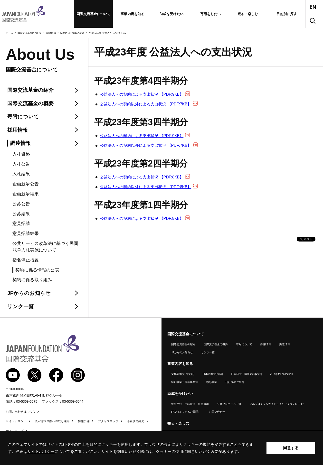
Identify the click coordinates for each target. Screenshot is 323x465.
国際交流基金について (30, 33)
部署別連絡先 (135, 421)
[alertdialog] (161, 448)
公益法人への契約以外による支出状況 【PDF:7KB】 (149, 104)
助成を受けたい (180, 393)
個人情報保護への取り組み (52, 421)
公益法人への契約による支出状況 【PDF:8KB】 (145, 177)
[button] (93, 14)
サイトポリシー (16, 421)
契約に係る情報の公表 (72, 33)
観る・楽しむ (178, 423)
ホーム (9, 33)
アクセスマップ (108, 421)
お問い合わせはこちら (20, 411)
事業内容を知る (180, 364)
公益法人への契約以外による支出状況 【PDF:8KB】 (149, 187)
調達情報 (51, 33)
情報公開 (84, 421)
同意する (291, 448)
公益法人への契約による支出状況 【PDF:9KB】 (145, 94)
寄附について (244, 344)
